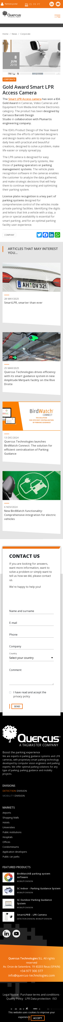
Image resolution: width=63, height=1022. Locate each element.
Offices (6, 842)
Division (15, 790)
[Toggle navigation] (54, 16)
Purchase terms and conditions (39, 994)
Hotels (6, 822)
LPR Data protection (38, 998)
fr (34, 4)
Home (5, 33)
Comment (15, 672)
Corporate (25, 33)
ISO (54, 998)
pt (38, 4)
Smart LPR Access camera (24, 99)
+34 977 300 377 (31, 971)
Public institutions (12, 832)
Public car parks (11, 856)
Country (13, 655)
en (26, 4)
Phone (13, 636)
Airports (7, 812)
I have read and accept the (29, 696)
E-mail (13, 625)
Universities (9, 827)
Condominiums (11, 846)
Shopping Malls (11, 817)
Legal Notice (10, 994)
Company (9, 234)
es (30, 4)
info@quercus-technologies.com (31, 975)
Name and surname (21, 613)
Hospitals (8, 837)
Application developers (15, 851)
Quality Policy (14, 998)
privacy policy (21, 698)
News (14, 33)
